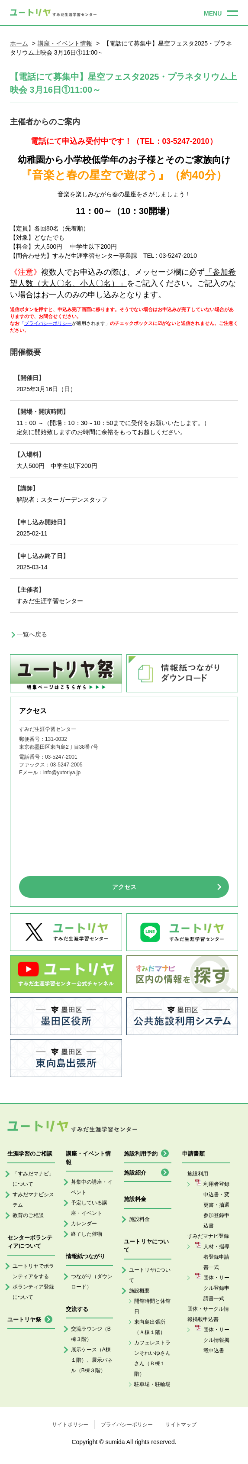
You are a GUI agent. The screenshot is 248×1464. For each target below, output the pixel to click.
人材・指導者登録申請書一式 (216, 1256)
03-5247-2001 (61, 757)
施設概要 (139, 1291)
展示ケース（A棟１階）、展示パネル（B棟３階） (92, 1360)
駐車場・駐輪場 (152, 1384)
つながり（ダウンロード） (92, 1281)
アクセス (124, 886)
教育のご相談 (28, 1215)
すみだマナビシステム (33, 1199)
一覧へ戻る (32, 634)
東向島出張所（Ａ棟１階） (149, 1327)
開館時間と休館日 (152, 1306)
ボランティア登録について (33, 1292)
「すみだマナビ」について (33, 1179)
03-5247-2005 (66, 765)
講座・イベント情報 (65, 43)
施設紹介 (135, 1172)
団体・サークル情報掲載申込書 (216, 1340)
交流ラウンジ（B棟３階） (91, 1334)
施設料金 (139, 1219)
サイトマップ (180, 1425)
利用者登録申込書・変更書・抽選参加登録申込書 (216, 1205)
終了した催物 (86, 1234)
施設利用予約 (141, 1153)
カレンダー (84, 1224)
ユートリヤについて (150, 1275)
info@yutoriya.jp (62, 772)
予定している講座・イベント (89, 1208)
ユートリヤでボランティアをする (33, 1271)
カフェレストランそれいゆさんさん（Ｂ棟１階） (152, 1358)
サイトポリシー (70, 1425)
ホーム (19, 43)
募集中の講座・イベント (92, 1187)
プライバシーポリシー (127, 1425)
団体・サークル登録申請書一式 (216, 1288)
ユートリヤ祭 (24, 1319)
